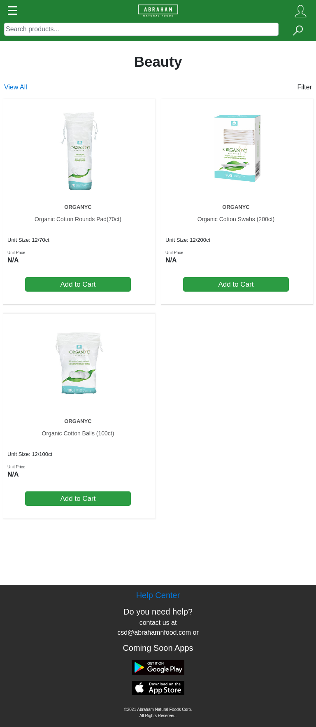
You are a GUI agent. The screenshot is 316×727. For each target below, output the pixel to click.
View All (15, 87)
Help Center (158, 595)
